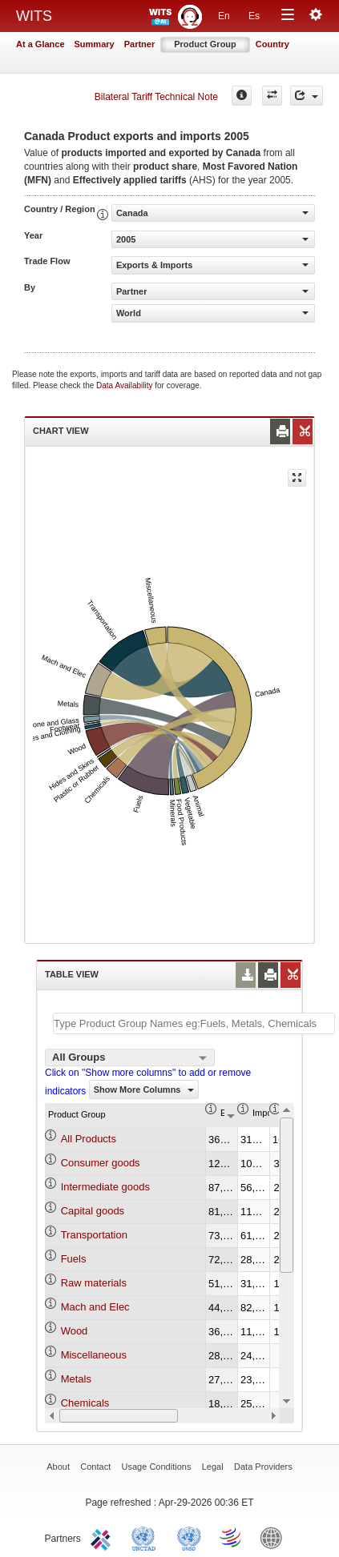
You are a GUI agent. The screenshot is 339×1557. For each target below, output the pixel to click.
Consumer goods (100, 1163)
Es (254, 16)
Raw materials (94, 1283)
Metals (76, 1379)
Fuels (74, 1259)
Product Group (205, 44)
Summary (95, 44)
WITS (34, 16)
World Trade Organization (232, 1537)
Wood (74, 1331)
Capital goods (93, 1211)
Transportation (94, 1235)
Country (272, 44)
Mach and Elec (95, 1307)
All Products (88, 1139)
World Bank (275, 1537)
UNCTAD (147, 1537)
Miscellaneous (94, 1355)
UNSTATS (189, 1537)
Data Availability (125, 385)
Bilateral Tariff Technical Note (156, 96)
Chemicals (85, 1403)
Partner (139, 44)
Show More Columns (144, 1089)
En (224, 16)
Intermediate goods (105, 1187)
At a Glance (40, 44)
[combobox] (130, 1057)
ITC (103, 1537)
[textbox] (194, 1023)
